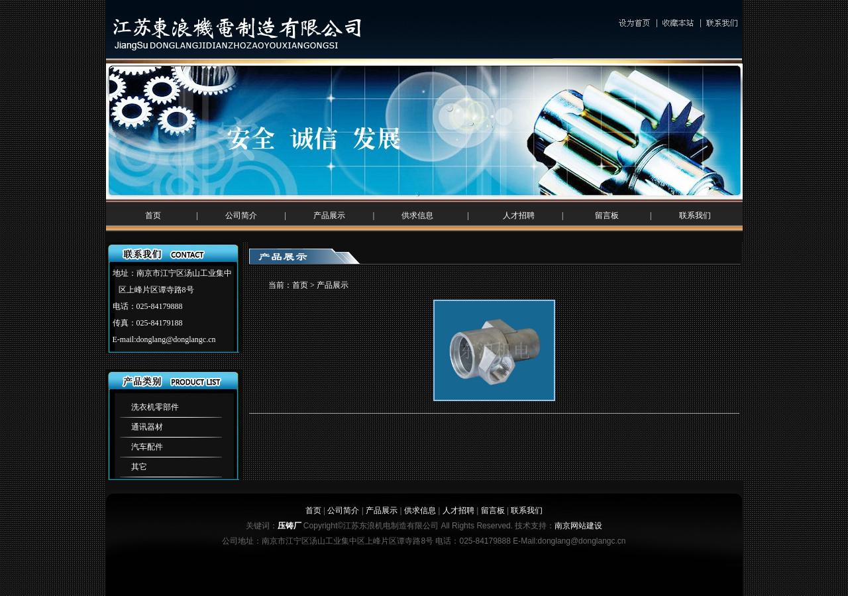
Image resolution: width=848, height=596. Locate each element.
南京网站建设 (578, 525)
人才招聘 (519, 215)
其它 (139, 466)
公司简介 (241, 215)
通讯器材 (147, 427)
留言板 (607, 215)
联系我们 (695, 215)
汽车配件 (147, 446)
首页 (153, 215)
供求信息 (417, 215)
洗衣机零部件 (155, 407)
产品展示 (329, 215)
